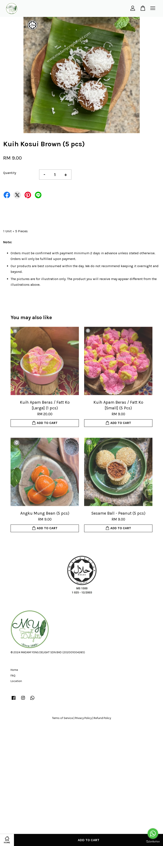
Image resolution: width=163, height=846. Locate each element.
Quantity (9, 173)
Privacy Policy (83, 718)
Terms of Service (62, 718)
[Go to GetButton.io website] (153, 841)
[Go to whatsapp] (153, 833)
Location (16, 681)
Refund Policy (102, 718)
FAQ (13, 675)
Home (14, 669)
